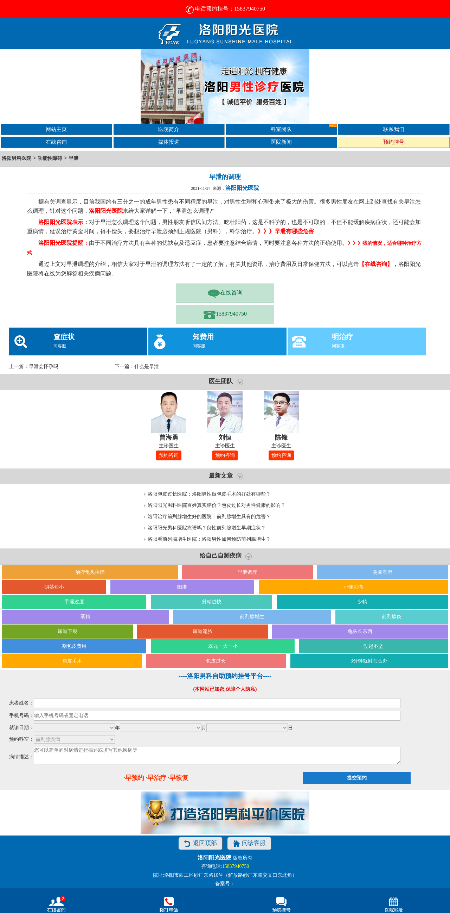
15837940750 (225, 314)
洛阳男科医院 (16, 158)
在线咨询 (56, 142)
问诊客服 (249, 843)
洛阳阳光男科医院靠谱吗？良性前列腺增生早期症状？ (207, 527)
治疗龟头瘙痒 (90, 572)
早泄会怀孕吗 (43, 366)
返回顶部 (200, 843)
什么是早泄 (146, 366)
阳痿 (182, 587)
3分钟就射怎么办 (369, 661)
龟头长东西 (360, 631)
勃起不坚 (373, 646)
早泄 (73, 158)
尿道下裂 (67, 631)
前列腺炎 (391, 616)
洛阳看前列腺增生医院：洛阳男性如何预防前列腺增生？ (209, 539)
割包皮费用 (74, 646)
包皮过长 (216, 661)
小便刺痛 (353, 587)
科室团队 (304, 128)
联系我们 (393, 129)
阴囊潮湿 (382, 572)
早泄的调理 (225, 176)
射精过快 (211, 601)
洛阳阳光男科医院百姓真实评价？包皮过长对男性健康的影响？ (216, 505)
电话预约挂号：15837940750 (225, 9)
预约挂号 (393, 142)
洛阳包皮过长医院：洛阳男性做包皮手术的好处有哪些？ (209, 494)
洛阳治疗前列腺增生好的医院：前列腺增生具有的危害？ (209, 516)
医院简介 (168, 129)
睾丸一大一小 (223, 646)
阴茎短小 (54, 587)
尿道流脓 (202, 631)
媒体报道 (168, 142)
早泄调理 (247, 572)
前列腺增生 (252, 616)
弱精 (85, 616)
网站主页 (56, 129)
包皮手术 (72, 661)
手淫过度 (74, 601)
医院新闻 (281, 142)
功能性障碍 (50, 158)
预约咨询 (169, 455)
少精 (362, 601)
